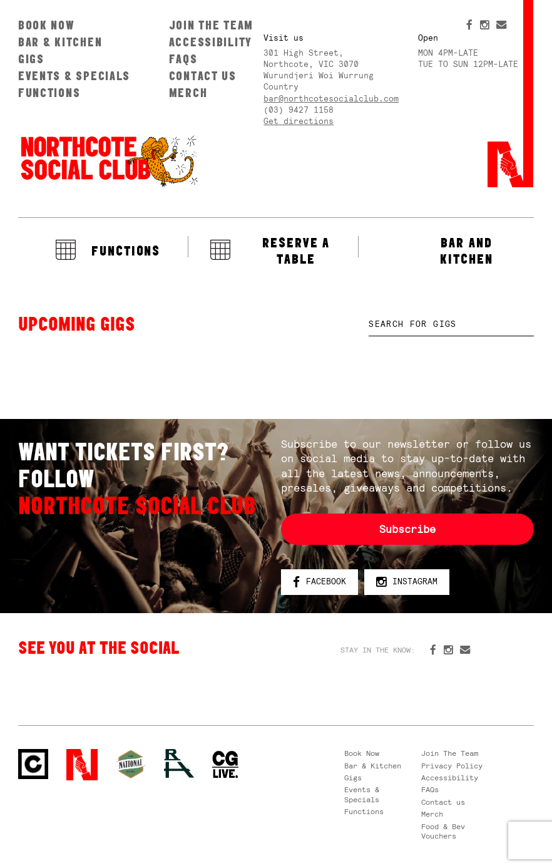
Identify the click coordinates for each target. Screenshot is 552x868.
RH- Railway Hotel (179, 763)
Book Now (46, 25)
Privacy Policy (452, 766)
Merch (188, 93)
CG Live (225, 765)
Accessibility (210, 42)
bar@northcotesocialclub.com (331, 98)
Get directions (298, 121)
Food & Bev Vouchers (443, 831)
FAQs (183, 59)
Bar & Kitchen (60, 42)
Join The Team (211, 25)
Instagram (406, 582)
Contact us (203, 76)
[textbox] (451, 324)
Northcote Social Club (108, 160)
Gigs (31, 59)
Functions (49, 93)
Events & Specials (74, 76)
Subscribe (407, 529)
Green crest (131, 764)
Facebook (319, 582)
